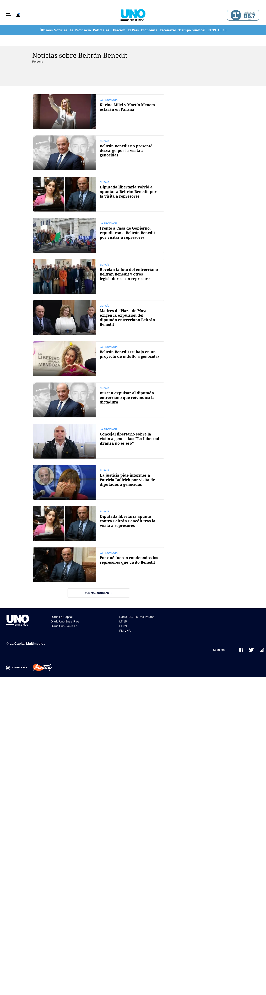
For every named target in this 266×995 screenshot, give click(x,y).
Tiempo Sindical (192, 30)
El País (133, 30)
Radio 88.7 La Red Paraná (136, 617)
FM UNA (125, 630)
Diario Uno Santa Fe (64, 626)
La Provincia (80, 30)
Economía (149, 30)
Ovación (118, 30)
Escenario (168, 30)
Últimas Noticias (53, 30)
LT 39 (211, 30)
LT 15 (222, 30)
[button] (8, 15)
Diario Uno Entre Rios (65, 621)
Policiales (101, 30)
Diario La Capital (62, 617)
